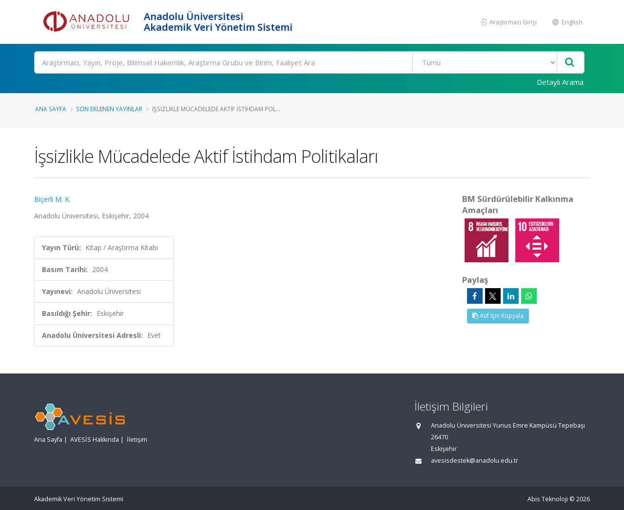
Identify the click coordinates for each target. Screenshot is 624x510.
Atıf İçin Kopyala (498, 316)
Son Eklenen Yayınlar (109, 109)
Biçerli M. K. (52, 199)
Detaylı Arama (560, 82)
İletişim (137, 439)
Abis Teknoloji (547, 499)
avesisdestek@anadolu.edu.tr (474, 460)
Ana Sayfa (50, 109)
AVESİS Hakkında (94, 439)
